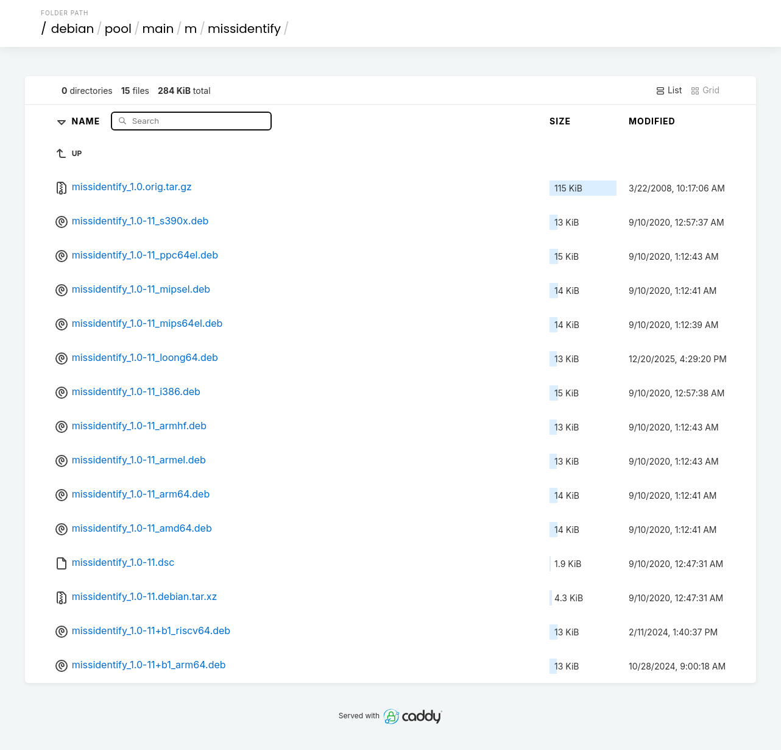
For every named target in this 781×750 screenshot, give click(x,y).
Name (86, 120)
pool (118, 28)
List (669, 90)
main (158, 28)
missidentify (244, 28)
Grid (704, 90)
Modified (652, 121)
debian (72, 28)
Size (560, 121)
